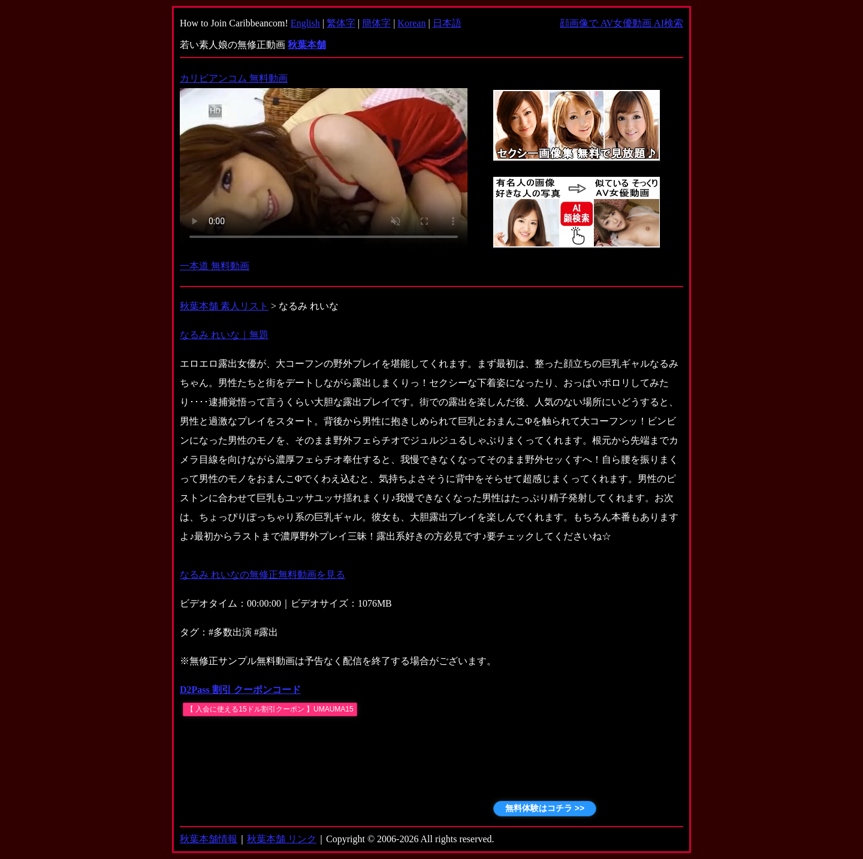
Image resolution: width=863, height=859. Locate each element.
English (305, 23)
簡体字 (376, 23)
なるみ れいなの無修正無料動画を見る (262, 574)
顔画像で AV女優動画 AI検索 (621, 23)
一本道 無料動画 (214, 266)
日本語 (447, 23)
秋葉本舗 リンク (281, 839)
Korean (411, 23)
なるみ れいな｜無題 (224, 335)
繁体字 (341, 23)
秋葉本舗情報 (208, 839)
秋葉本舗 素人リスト (224, 306)
